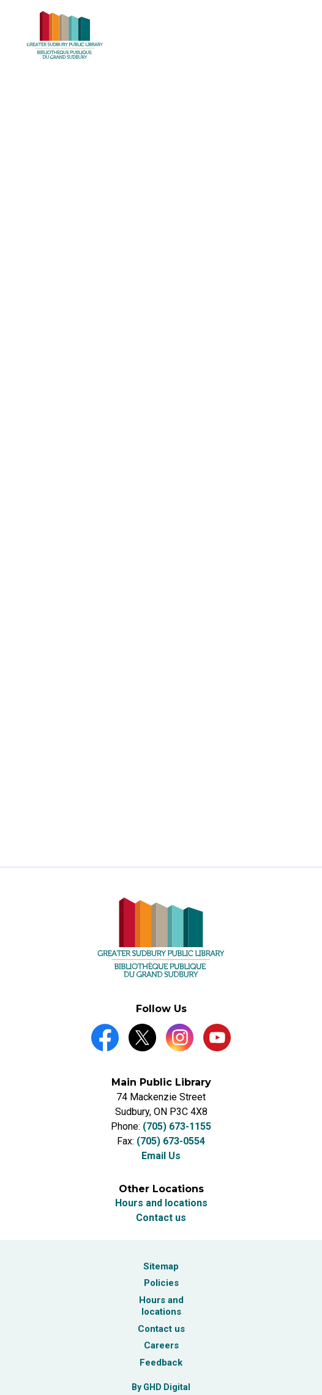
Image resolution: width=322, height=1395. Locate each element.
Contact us (161, 1217)
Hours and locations (161, 1203)
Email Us (161, 1156)
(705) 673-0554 (171, 1141)
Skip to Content (0, 0)
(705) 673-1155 (177, 1126)
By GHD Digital (161, 1387)
